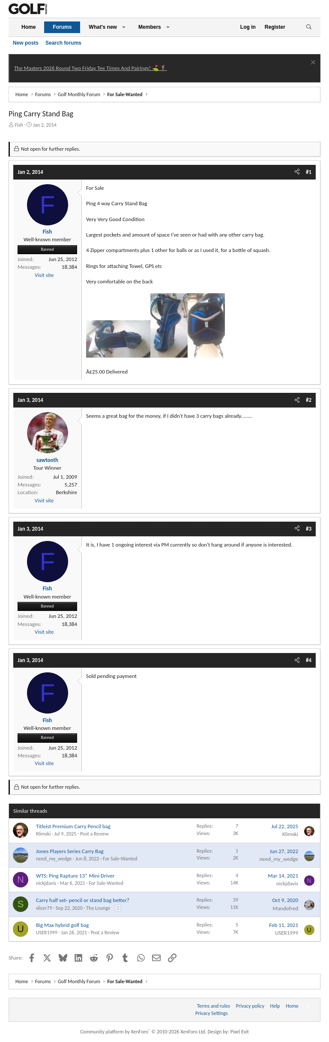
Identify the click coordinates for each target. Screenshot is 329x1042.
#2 (308, 400)
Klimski (43, 834)
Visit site (44, 275)
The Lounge (98, 908)
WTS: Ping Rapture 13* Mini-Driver (75, 875)
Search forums (63, 43)
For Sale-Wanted (120, 859)
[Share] (297, 172)
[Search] (308, 27)
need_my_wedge (54, 859)
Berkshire (66, 492)
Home (28, 27)
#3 (308, 529)
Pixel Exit (239, 1032)
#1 (308, 172)
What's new (103, 27)
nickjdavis (46, 883)
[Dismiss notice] (312, 63)
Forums (62, 27)
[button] (124, 27)
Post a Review (94, 834)
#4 (308, 660)
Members (149, 27)
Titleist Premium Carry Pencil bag (73, 826)
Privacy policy (250, 1006)
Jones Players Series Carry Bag (70, 851)
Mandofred (285, 908)
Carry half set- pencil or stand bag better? (82, 900)
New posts (26, 43)
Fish (19, 125)
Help (275, 1006)
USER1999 (46, 933)
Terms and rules (213, 1006)
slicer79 (44, 908)
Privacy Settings (211, 1013)
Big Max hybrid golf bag (62, 925)
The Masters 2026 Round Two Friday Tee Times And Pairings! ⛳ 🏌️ (90, 68)
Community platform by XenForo (143, 1032)
